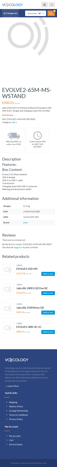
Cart (11, 440)
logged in (18, 247)
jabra (14, 122)
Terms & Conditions (18, 414)
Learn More (12, 386)
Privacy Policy (16, 419)
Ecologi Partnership (18, 410)
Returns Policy (16, 406)
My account (15, 436)
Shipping (13, 402)
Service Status (15, 444)
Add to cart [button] (48, 274)
